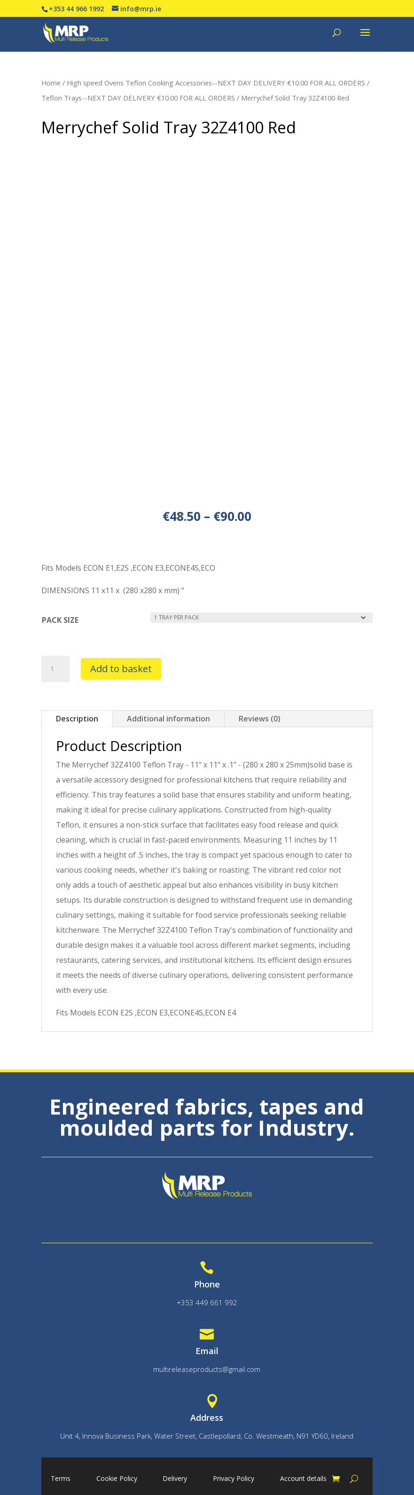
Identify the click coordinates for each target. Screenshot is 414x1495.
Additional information (168, 718)
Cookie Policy (116, 1479)
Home (51, 82)
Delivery (175, 1479)
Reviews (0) (260, 718)
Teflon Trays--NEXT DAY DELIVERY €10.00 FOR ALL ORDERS (138, 97)
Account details (303, 1479)
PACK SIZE (60, 620)
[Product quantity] (55, 669)
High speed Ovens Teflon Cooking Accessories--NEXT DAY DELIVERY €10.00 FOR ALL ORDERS (216, 82)
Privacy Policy (233, 1479)
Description (77, 718)
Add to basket (121, 668)
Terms (60, 1479)
